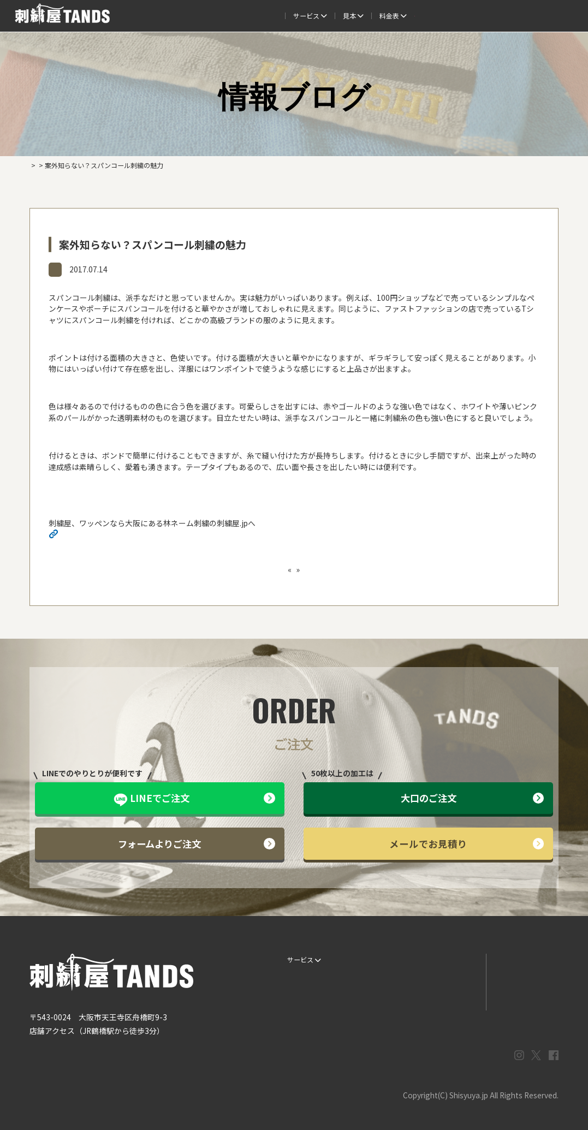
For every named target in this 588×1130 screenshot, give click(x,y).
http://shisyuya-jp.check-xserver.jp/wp (127, 535)
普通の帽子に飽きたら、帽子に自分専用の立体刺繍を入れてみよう (194, 569)
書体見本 (297, 997)
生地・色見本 (376, 959)
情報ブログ (71, 268)
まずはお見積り (449, 997)
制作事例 (281, 15)
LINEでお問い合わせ (518, 959)
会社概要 (476, 15)
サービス (143, 15)
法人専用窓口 (524, 15)
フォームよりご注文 (196, 844)
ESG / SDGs (302, 1016)
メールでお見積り (466, 844)
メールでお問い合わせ (522, 978)
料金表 (378, 15)
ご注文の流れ (195, 15)
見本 (241, 15)
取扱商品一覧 (427, 15)
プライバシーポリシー (522, 997)
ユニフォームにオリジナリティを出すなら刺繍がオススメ (410, 569)
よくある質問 (329, 15)
